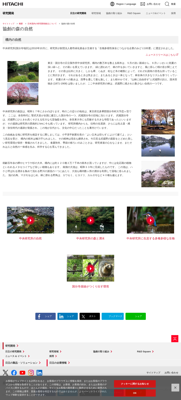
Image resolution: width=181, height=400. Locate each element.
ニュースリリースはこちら (160, 54)
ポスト (92, 316)
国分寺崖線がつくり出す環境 (90, 286)
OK (135, 396)
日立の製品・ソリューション (21, 362)
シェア (48, 316)
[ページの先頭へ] (174, 338)
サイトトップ (8, 24)
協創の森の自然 (18, 28)
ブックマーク (115, 316)
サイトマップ (153, 372)
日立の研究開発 (13, 351)
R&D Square (144, 351)
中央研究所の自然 (30, 238)
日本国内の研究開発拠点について (42, 24)
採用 (51, 356)
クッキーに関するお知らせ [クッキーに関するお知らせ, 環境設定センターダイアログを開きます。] (135, 386)
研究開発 (10, 345)
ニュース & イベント (16, 356)
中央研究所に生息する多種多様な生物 (151, 238)
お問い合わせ (171, 372)
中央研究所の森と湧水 (90, 238)
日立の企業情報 (58, 362)
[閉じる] (175, 391)
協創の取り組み (101, 351)
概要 (21, 24)
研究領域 (54, 351)
